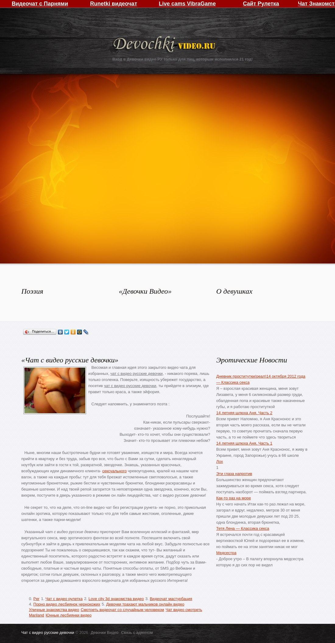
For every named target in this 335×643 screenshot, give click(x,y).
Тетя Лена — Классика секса (242, 528)
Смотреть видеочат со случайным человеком (122, 609)
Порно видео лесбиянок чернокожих (66, 604)
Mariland (36, 615)
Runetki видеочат (113, 4)
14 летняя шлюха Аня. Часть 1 (244, 443)
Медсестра (226, 552)
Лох (219, 461)
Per (36, 598)
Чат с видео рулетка (64, 598)
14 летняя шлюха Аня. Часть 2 (244, 413)
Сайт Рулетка (261, 4)
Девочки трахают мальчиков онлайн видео (145, 604)
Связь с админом (137, 632)
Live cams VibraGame (187, 4)
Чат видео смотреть (184, 609)
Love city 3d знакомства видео (116, 598)
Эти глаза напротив (234, 473)
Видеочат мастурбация (171, 598)
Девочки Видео (165, 44)
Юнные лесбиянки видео (69, 615)
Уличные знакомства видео (54, 609)
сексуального (114, 471)
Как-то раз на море (233, 498)
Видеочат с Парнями (40, 4)
